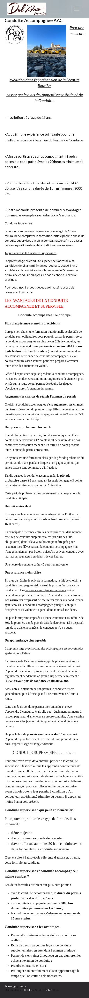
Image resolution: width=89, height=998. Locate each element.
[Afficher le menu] (76, 9)
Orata (56, 989)
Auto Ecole (40, 989)
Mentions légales (14, 989)
